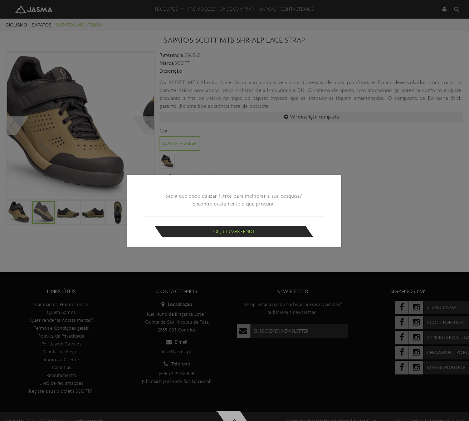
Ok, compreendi (233, 231)
